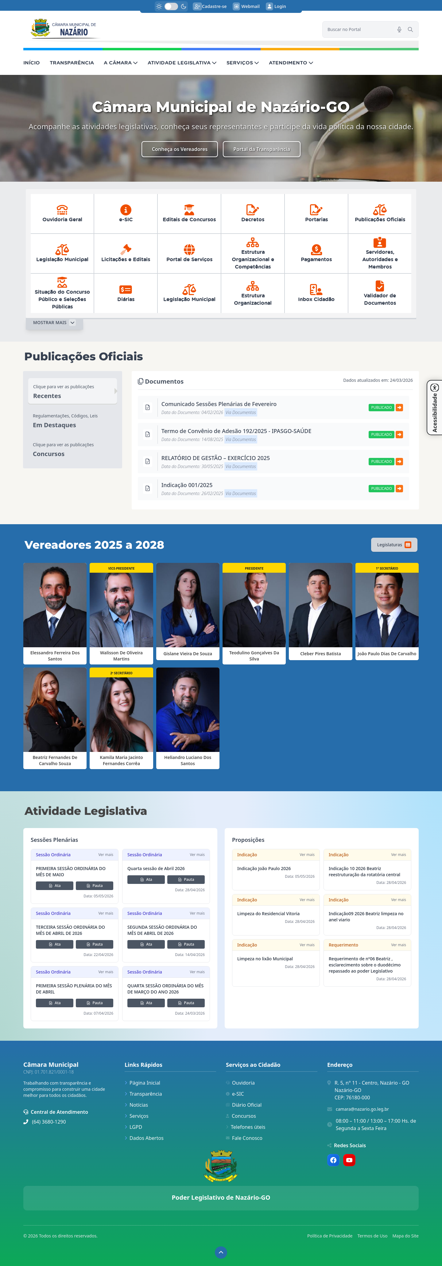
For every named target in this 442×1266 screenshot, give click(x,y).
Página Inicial (142, 1082)
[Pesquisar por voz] (399, 29)
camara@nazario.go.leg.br (362, 1109)
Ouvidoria (240, 1082)
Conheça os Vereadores (180, 149)
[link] (169, 29)
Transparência (143, 1093)
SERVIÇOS (243, 62)
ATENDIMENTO (291, 62)
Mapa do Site (405, 1236)
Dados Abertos (144, 1138)
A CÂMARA (121, 62)
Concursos (241, 1116)
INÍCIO (31, 62)
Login (276, 6)
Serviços (137, 1116)
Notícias (136, 1104)
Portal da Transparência (261, 149)
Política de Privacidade (329, 1236)
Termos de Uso (372, 1236)
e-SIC (235, 1093)
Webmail (246, 6)
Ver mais (105, 854)
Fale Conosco (244, 1138)
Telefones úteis (245, 1127)
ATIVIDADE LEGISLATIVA (182, 62)
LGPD (133, 1127)
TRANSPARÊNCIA (72, 62)
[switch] (171, 6)
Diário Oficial (244, 1104)
